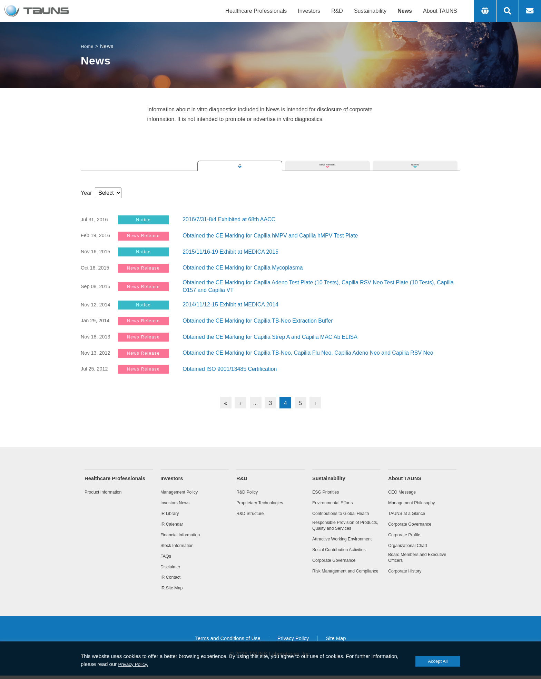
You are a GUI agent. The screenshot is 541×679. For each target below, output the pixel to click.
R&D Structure (252, 513)
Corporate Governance (337, 570)
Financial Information (183, 535)
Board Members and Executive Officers (422, 560)
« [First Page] (225, 401)
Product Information (106, 491)
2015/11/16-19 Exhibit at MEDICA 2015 (231, 251)
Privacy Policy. (163, 664)
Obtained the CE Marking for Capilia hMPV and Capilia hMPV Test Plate (271, 236)
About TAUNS (440, 11)
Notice (147, 219)
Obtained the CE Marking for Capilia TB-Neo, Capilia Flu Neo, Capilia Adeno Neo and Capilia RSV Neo (309, 351)
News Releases (327, 157)
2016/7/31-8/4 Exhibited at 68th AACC (229, 220)
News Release (147, 235)
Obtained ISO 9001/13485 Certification (230, 367)
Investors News (177, 502)
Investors (309, 11)
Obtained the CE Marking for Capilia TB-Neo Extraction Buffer (258, 320)
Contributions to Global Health (345, 513)
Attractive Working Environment (332, 544)
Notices (415, 157)
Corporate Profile (407, 535)
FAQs (166, 557)
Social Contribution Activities (343, 558)
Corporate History (407, 575)
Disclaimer (172, 568)
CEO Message (404, 491)
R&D (337, 11)
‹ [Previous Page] (240, 401)
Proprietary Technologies (263, 502)
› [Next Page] (315, 401)
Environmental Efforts (336, 502)
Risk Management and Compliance (337, 584)
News (404, 11)
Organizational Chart (411, 546)
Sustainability (370, 11)
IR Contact (172, 579)
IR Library (171, 513)
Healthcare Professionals (256, 11)
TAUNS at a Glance (409, 513)
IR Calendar (173, 524)
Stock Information (179, 546)
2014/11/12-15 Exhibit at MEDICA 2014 (231, 304)
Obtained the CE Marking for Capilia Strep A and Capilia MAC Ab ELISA (270, 335)
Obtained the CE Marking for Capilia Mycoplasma (243, 267)
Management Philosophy (415, 502)
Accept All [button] (426, 661)
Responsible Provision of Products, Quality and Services (346, 527)
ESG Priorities (327, 491)
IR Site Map (173, 591)
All (240, 157)
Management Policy (182, 491)
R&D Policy (249, 491)
